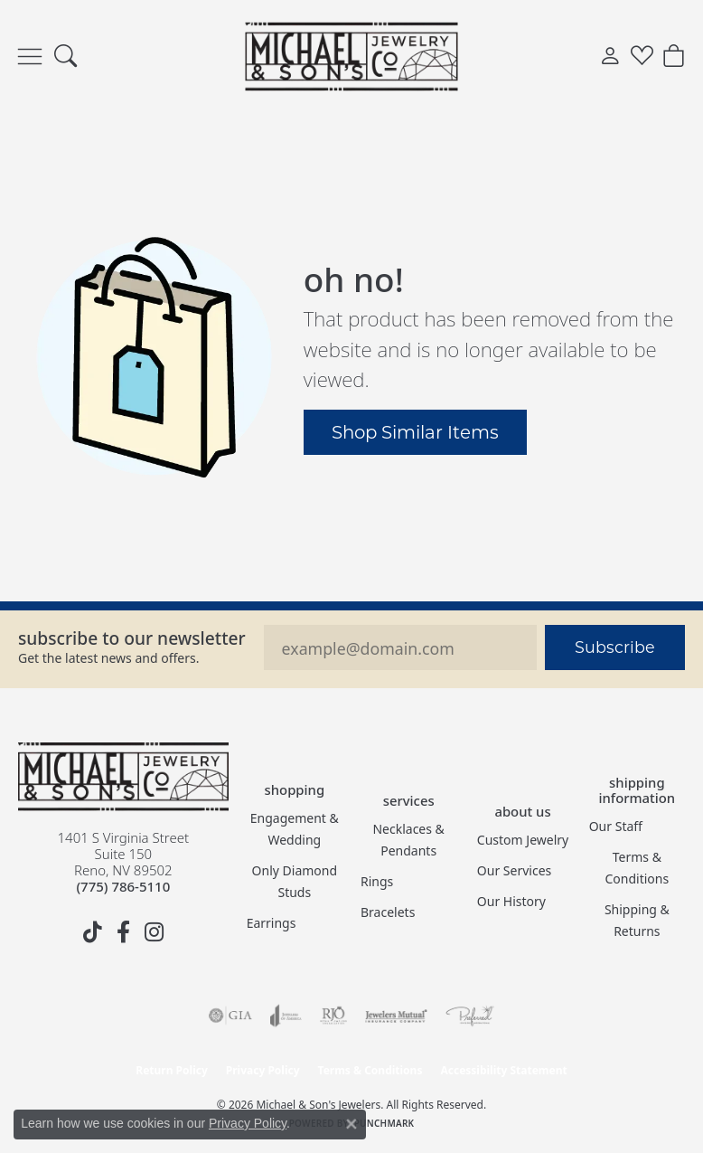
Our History (511, 901)
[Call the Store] (123, 886)
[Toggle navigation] (30, 56)
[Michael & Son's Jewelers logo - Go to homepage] (352, 56)
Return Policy (172, 1070)
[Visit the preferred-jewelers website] (469, 1015)
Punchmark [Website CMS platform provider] (384, 1123)
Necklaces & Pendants (408, 839)
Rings (377, 881)
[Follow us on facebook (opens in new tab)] (123, 932)
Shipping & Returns (637, 920)
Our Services (514, 870)
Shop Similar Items (415, 431)
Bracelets (388, 912)
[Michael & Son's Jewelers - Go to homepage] (123, 776)
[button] (65, 57)
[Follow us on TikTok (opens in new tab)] (92, 932)
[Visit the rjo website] (333, 1015)
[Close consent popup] (351, 1124)
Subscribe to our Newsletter (132, 638)
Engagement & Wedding (294, 828)
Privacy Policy (263, 1070)
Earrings (271, 922)
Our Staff (615, 826)
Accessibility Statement (503, 1070)
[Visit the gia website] (230, 1015)
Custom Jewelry (522, 839)
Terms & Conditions (637, 867)
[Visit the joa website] (286, 1015)
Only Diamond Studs (295, 881)
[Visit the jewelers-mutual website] (396, 1015)
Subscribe (615, 647)
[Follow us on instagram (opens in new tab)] (153, 932)
